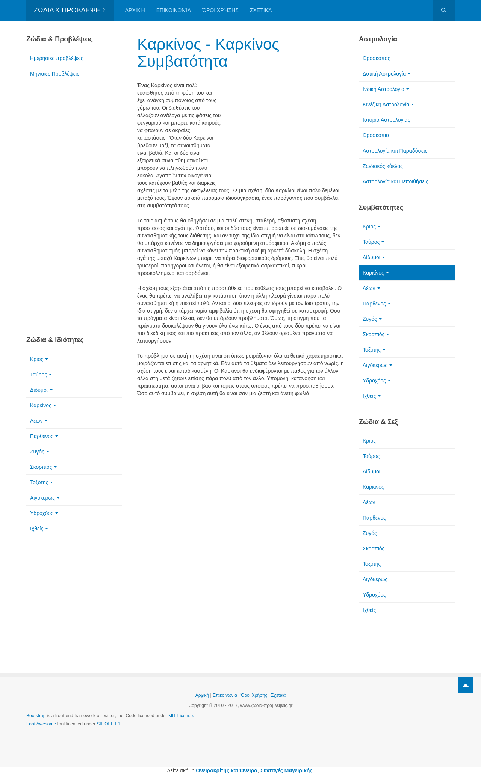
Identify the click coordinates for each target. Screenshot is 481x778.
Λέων (39, 421)
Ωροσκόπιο (376, 135)
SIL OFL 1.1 (109, 724)
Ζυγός (39, 452)
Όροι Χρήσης (220, 10)
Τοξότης (41, 482)
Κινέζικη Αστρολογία (388, 104)
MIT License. (181, 715)
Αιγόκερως (45, 498)
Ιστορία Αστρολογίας (386, 120)
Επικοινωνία (173, 10)
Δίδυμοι (41, 390)
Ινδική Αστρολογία (386, 89)
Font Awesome (41, 724)
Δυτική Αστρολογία (387, 74)
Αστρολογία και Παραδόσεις (395, 151)
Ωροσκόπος (376, 58)
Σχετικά (261, 10)
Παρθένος (44, 436)
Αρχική (135, 10)
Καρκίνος (43, 405)
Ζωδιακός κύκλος (383, 166)
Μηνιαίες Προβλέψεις (54, 74)
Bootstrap (35, 715)
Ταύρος (41, 375)
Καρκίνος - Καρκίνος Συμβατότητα (208, 52)
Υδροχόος (44, 513)
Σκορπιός (43, 467)
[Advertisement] (285, 130)
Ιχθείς (39, 529)
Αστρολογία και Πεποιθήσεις (395, 181)
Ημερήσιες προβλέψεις (56, 58)
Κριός (39, 359)
